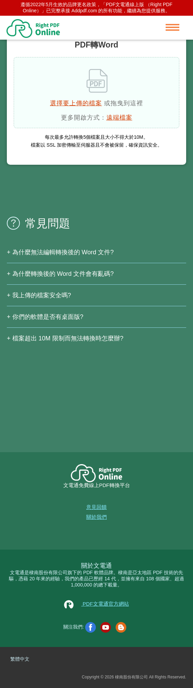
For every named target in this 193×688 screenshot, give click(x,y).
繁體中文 (19, 659)
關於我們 (96, 517)
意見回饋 (96, 507)
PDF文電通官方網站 (96, 604)
